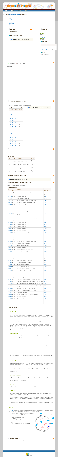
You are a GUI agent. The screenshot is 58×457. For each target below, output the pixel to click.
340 (45, 266)
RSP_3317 (12, 145)
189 (44, 292)
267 (42, 49)
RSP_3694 (12, 126)
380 (45, 215)
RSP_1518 (12, 114)
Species (19, 10)
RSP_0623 (12, 133)
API (53, 2)
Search (12, 10)
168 (44, 226)
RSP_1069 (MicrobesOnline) (50, 37)
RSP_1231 (12, 139)
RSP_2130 (12, 118)
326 (45, 198)
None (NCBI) (42, 37)
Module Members (11, 23)
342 (45, 253)
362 (45, 272)
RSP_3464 (12, 124)
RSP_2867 (12, 122)
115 (44, 279)
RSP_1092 (12, 135)
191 (44, 232)
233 (42, 47)
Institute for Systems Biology (27, 451)
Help (26, 10)
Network (10, 18)
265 (44, 220)
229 (44, 264)
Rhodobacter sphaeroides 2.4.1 (14, 14)
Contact (50, 2)
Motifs (10, 20)
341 (45, 239)
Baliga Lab (20, 451)
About (47, 2)
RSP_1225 (12, 137)
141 (44, 294)
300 (45, 228)
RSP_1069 (10, 17)
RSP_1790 (12, 116)
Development (35, 451)
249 (45, 270)
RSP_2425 (12, 120)
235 (45, 243)
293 (45, 192)
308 (45, 234)
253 (45, 224)
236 (45, 222)
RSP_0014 (12, 128)
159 (44, 251)
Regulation (10, 19)
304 (45, 241)
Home (6, 10)
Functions (10, 22)
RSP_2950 (12, 143)
